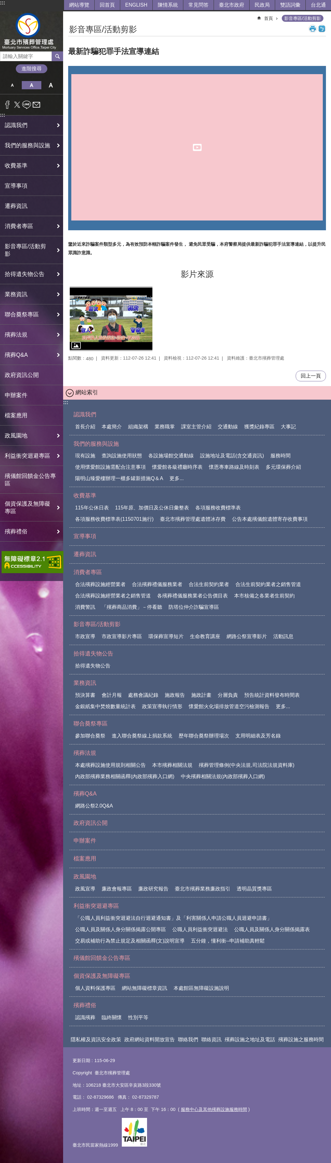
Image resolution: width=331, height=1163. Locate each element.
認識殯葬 (85, 1017)
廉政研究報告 (153, 888)
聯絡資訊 (211, 1039)
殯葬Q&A (85, 793)
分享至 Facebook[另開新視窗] (7, 104)
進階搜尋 (31, 68)
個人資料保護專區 (95, 988)
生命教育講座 (205, 636)
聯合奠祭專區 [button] (22, 314)
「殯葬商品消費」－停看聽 (132, 607)
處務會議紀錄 (143, 695)
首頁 (268, 18)
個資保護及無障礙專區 (102, 976)
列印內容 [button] (313, 29)
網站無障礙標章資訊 (144, 988)
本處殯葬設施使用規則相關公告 (110, 765)
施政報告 (175, 695)
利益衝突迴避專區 (96, 906)
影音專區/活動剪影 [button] (25, 250)
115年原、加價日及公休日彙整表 (152, 507)
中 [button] (31, 85)
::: (2, 2)
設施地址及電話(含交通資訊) (232, 455)
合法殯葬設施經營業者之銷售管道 (113, 595)
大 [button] (51, 85)
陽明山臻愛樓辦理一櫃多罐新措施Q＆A (119, 478)
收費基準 (85, 495)
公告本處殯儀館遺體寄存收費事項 (270, 519)
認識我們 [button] (16, 125)
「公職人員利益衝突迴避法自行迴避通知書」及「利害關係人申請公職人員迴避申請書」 (173, 918)
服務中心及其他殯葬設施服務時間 (214, 1109)
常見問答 (198, 5)
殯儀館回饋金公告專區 (30, 480)
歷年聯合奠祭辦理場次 (204, 735)
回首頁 (107, 5)
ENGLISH (136, 5)
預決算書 (85, 695)
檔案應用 (16, 415)
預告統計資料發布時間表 (272, 695)
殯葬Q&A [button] (16, 355)
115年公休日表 (92, 507)
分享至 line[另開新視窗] (27, 104)
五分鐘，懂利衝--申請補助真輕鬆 (228, 940)
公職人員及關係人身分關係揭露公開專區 (120, 929)
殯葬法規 (85, 753)
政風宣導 (85, 888)
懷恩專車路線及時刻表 (234, 467)
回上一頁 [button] (311, 376)
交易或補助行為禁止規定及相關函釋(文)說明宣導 (130, 940)
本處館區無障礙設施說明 (201, 988)
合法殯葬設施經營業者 (100, 584)
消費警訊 (85, 607)
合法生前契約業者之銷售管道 (268, 584)
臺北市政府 (231, 5)
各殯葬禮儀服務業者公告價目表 (192, 595)
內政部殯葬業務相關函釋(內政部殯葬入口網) (124, 776)
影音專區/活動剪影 (302, 18)
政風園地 (85, 876)
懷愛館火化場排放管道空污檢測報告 (229, 706)
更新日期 (81, 1060)
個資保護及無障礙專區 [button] (27, 507)
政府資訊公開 (22, 375)
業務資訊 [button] (16, 294)
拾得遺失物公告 (93, 653)
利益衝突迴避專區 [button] (27, 456)
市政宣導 (85, 636)
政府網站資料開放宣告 (149, 1039)
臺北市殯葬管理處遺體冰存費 (193, 519)
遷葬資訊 (16, 206)
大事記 (288, 426)
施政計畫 (201, 695)
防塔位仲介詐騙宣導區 (193, 607)
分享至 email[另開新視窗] (36, 104)
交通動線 (228, 426)
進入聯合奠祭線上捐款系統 (142, 735)
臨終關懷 (112, 1017)
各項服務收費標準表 (218, 507)
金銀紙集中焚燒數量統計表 (105, 706)
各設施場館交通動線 (171, 455)
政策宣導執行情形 (162, 706)
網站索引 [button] (86, 392)
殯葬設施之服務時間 (301, 1039)
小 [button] (12, 85)
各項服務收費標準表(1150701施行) (114, 519)
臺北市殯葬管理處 (31, 31)
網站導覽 (79, 5)
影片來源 (197, 274)
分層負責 (228, 695)
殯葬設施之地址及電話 (250, 1039)
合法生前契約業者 (209, 584)
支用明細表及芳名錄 (258, 735)
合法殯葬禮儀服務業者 (157, 584)
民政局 (262, 5)
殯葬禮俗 (85, 1005)
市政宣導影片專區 (122, 636)
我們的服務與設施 (96, 444)
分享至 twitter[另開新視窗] (17, 104)
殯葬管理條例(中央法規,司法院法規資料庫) (246, 765)
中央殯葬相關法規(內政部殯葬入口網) (223, 776)
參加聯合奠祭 (90, 735)
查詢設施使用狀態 (122, 455)
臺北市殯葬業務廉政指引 (202, 888)
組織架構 (138, 426)
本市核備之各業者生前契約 (264, 595)
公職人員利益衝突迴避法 (200, 929)
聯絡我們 (188, 1039)
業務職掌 (165, 426)
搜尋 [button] (57, 56)
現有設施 (85, 455)
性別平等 (138, 1017)
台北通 (318, 5)
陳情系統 (168, 5)
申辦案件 (16, 395)
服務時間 (280, 455)
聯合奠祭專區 (91, 723)
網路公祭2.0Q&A (94, 805)
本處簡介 (112, 426)
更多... (176, 478)
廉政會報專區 (117, 888)
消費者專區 (88, 572)
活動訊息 (283, 636)
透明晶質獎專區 (254, 888)
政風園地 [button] (16, 435)
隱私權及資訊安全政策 (96, 1039)
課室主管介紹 (196, 426)
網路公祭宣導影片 (247, 636)
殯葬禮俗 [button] (16, 531)
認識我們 (85, 414)
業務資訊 (85, 683)
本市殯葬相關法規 (172, 765)
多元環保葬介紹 (283, 467)
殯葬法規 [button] (16, 335)
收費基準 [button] (16, 165)
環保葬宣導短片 (166, 636)
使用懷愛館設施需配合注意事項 (110, 467)
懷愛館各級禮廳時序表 (177, 467)
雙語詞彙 (290, 5)
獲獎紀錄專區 (259, 426)
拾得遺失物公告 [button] (24, 274)
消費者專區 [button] (19, 226)
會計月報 (112, 695)
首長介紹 (85, 426)
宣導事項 (16, 186)
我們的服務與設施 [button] (27, 145)
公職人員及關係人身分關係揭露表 (272, 929)
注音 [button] (322, 29)
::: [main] (72, 15)
